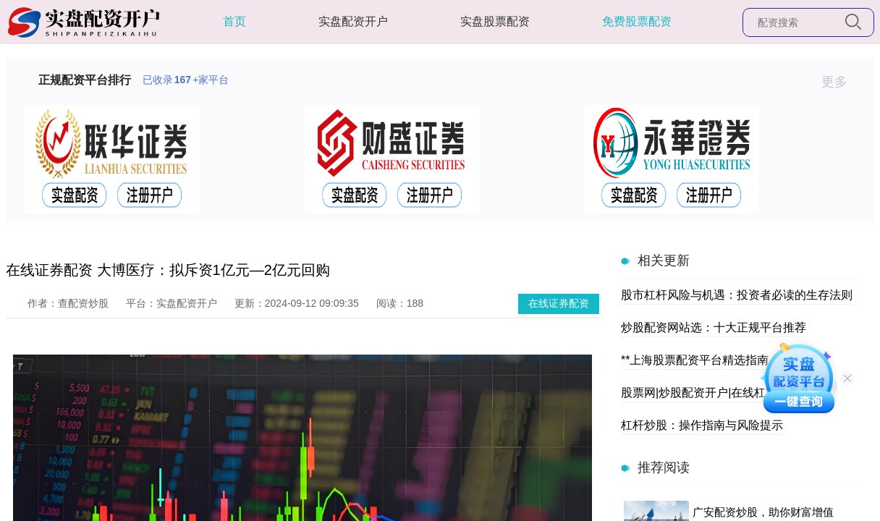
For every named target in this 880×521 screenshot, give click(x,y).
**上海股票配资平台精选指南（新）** (717, 360)
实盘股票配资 (495, 21)
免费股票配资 (637, 21)
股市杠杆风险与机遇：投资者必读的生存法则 (736, 295)
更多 (840, 82)
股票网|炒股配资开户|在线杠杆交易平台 (722, 392)
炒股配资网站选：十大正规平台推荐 (713, 327)
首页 (234, 21)
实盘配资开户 (353, 21)
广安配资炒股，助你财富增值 (763, 512)
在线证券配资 (558, 303)
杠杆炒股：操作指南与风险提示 (702, 425)
